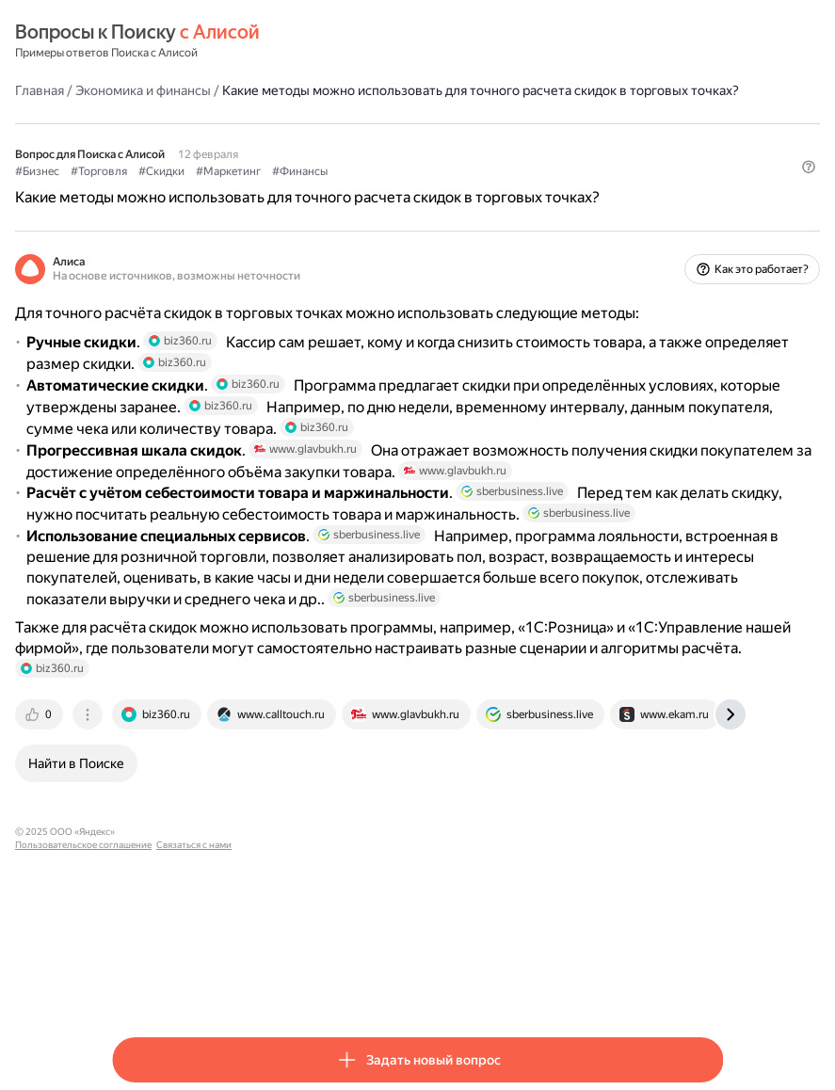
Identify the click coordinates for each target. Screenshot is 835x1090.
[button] (711, 221)
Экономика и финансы (240, 89)
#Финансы (397, 189)
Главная (136, 89)
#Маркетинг (325, 189)
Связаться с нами (399, 985)
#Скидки (258, 189)
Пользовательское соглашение (288, 985)
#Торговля (196, 189)
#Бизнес (134, 189)
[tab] (137, 868)
